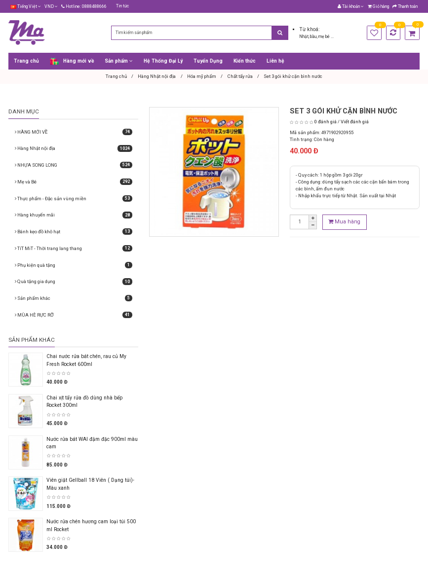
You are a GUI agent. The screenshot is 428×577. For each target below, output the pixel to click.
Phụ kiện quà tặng (73, 265)
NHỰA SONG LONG (73, 165)
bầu (313, 36)
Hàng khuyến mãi (73, 215)
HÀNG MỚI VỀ (73, 132)
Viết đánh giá (355, 121)
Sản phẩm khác (73, 298)
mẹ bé (324, 36)
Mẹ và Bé (73, 182)
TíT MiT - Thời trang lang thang (73, 248)
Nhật (304, 36)
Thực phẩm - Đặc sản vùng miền (73, 198)
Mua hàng (344, 221)
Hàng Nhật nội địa (73, 148)
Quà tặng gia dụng (73, 281)
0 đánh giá (325, 121)
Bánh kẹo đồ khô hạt (73, 231)
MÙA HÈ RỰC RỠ (73, 315)
